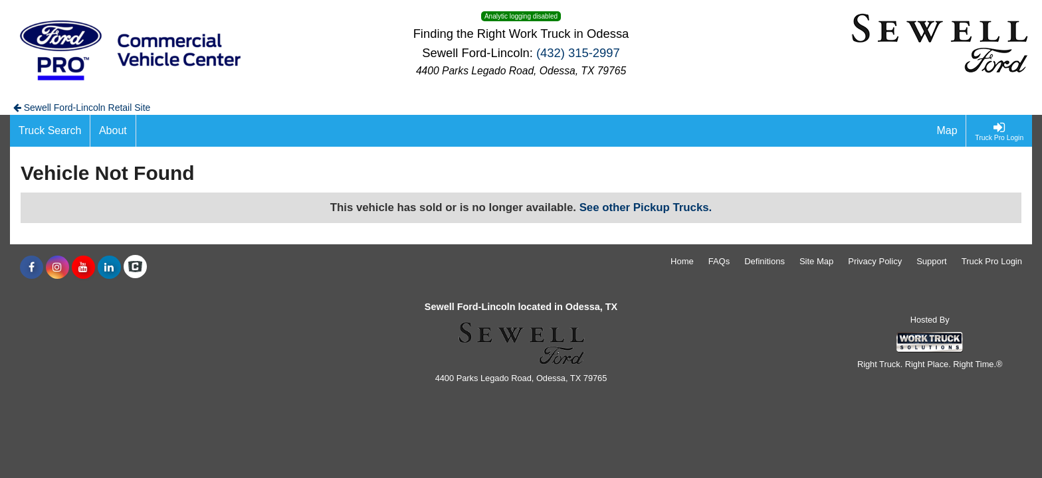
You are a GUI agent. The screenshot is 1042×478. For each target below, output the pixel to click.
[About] (113, 131)
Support (931, 261)
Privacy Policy (875, 261)
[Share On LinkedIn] (109, 267)
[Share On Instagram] (57, 267)
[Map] (947, 131)
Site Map (816, 261)
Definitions (764, 261)
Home (682, 261)
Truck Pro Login (992, 261)
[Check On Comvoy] (135, 267)
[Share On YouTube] (83, 267)
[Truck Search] (50, 131)
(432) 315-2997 (578, 53)
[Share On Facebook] (31, 267)
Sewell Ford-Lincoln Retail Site (82, 107)
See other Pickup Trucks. (645, 207)
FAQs (719, 261)
